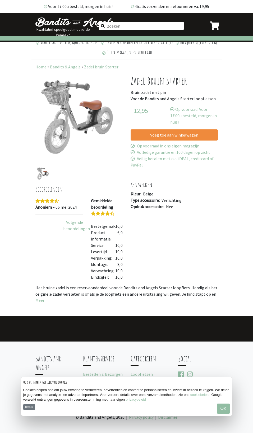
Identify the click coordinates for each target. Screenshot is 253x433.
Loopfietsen (142, 374)
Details (29, 406)
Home (41, 66)
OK (223, 408)
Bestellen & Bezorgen (103, 374)
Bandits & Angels (65, 66)
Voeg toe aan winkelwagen (174, 135)
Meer (39, 300)
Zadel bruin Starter (101, 66)
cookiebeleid (199, 395)
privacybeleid (136, 399)
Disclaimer (167, 417)
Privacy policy (141, 417)
